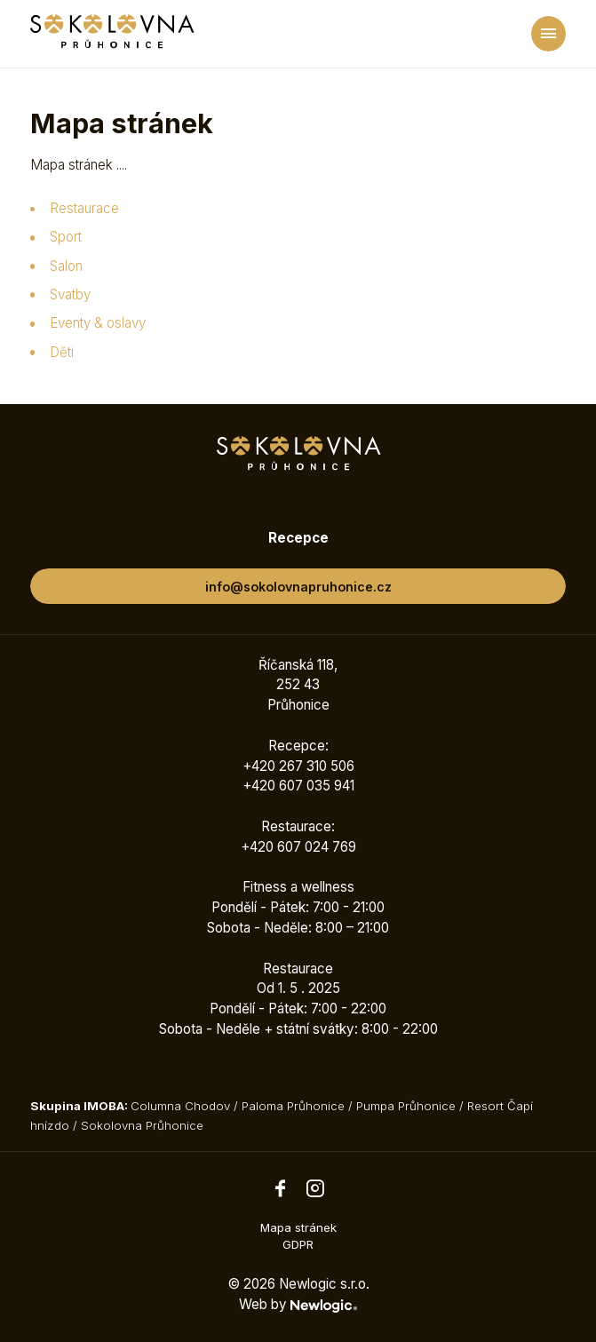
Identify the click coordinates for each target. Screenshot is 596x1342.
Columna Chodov (180, 1106)
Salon (66, 266)
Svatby (70, 294)
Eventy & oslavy (98, 322)
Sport (66, 236)
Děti (62, 352)
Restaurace (84, 208)
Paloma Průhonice (293, 1106)
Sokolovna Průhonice (142, 1125)
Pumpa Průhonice (406, 1106)
